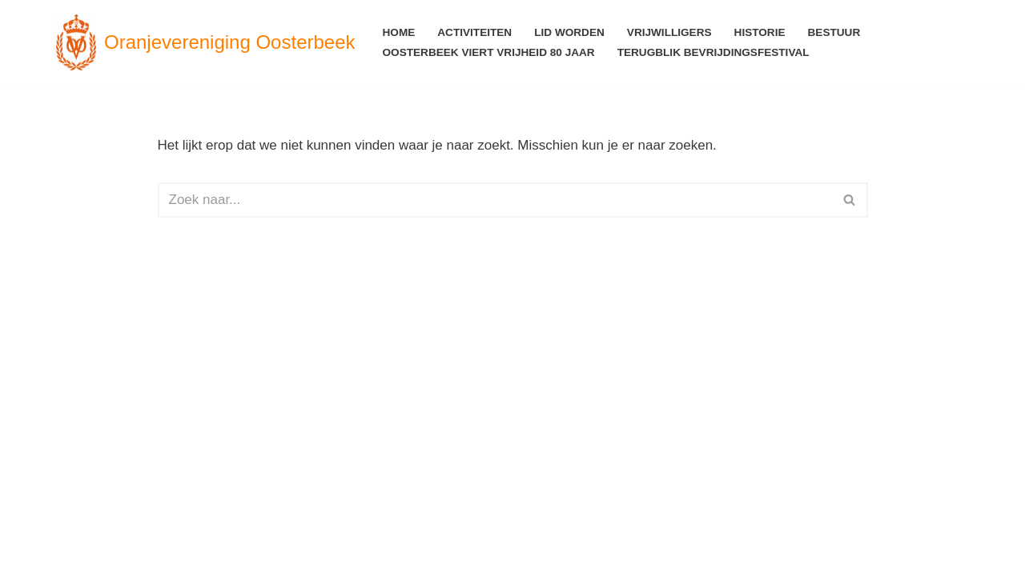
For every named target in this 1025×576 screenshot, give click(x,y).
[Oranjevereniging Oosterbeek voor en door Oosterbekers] (206, 42)
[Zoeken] (495, 200)
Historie (760, 32)
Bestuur (834, 32)
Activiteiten (474, 32)
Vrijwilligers (669, 32)
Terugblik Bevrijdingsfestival (713, 52)
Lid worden (569, 32)
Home (399, 32)
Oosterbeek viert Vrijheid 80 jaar (489, 52)
